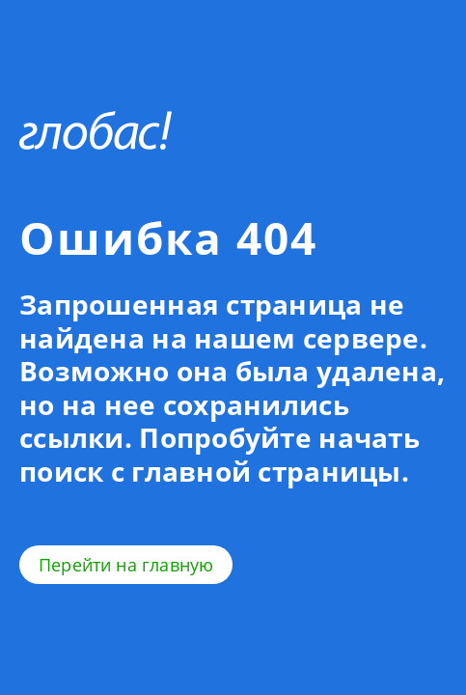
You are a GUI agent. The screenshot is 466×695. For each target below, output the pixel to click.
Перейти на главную (126, 564)
